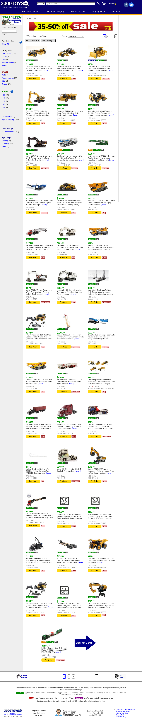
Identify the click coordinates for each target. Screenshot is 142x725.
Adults (4, 147)
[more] (45, 71)
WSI (3, 75)
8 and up (5, 141)
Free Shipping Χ (48, 41)
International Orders (122, 713)
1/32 (3, 107)
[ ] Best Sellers (7, 117)
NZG (3, 81)
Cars (3, 60)
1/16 (3, 101)
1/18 (3, 98)
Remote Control (8, 63)
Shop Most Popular (31, 11)
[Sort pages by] (76, 36)
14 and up (5, 144)
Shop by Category (55, 11)
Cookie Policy (120, 715)
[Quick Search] (70, 3)
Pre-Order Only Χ (32, 41)
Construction (6, 54)
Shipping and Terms (123, 711)
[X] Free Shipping (8, 120)
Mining (4, 66)
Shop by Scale (98, 11)
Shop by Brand (78, 11)
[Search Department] (41, 3)
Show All (5, 44)
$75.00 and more (8, 132)
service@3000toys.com (13, 714)
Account (116, 11)
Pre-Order (33, 79)
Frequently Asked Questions (125, 709)
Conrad (4, 84)
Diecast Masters (8, 78)
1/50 (3, 95)
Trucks (4, 57)
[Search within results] (9, 31)
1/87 (3, 104)
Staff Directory (121, 717)
